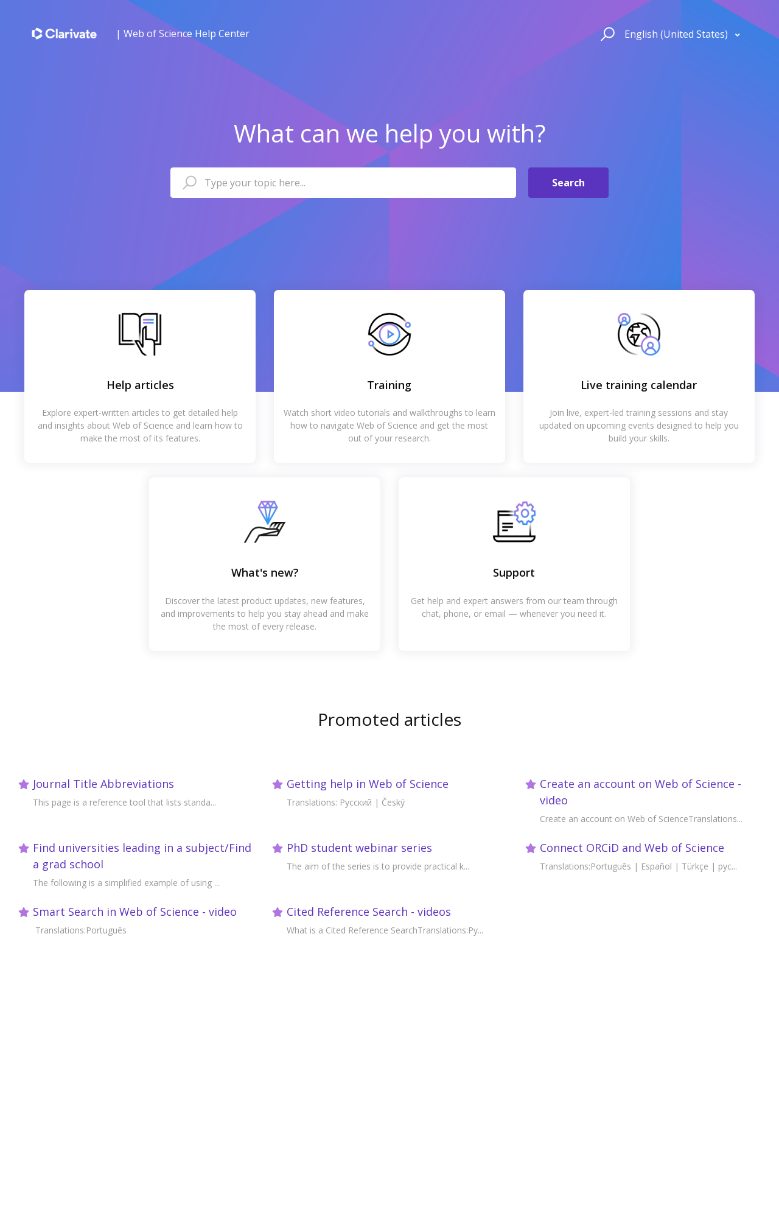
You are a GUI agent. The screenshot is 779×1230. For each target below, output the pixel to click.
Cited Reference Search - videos (369, 911)
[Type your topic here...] (343, 182)
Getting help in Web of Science (368, 783)
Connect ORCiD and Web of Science (632, 847)
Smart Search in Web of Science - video (135, 911)
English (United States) (677, 34)
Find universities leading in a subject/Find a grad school (142, 855)
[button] (606, 33)
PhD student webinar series (359, 847)
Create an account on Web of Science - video (640, 791)
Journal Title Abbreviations (103, 783)
